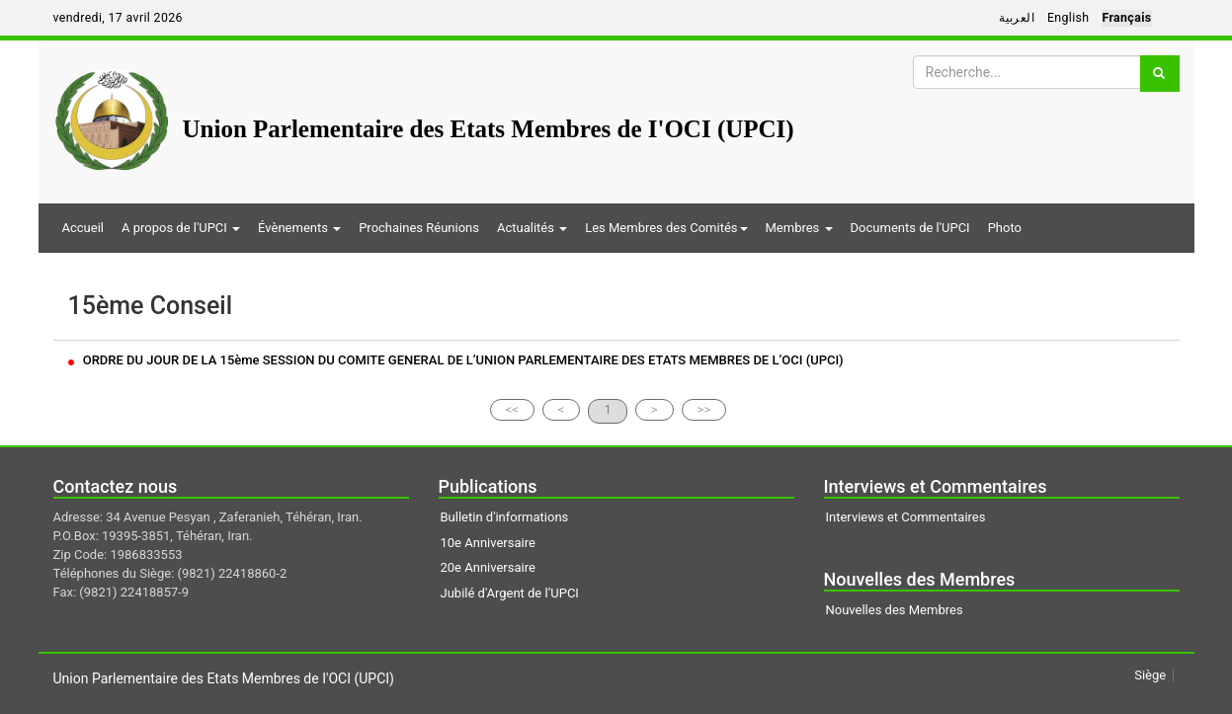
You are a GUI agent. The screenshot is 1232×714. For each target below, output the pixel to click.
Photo (1005, 227)
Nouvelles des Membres (894, 609)
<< (512, 409)
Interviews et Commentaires (906, 517)
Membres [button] (799, 227)
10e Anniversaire (488, 542)
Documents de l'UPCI (910, 227)
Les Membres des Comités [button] (666, 227)
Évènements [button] (299, 227)
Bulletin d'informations (505, 517)
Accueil (83, 227)
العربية (1016, 18)
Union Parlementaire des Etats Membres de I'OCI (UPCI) (488, 129)
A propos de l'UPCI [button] (181, 227)
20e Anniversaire (488, 567)
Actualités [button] (532, 227)
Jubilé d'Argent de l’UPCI (510, 593)
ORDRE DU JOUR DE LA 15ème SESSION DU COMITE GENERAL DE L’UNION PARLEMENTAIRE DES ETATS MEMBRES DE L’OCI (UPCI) (456, 360)
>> (704, 409)
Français (1126, 18)
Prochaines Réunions (419, 227)
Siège (1150, 675)
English (1068, 18)
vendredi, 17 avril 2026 (118, 18)
